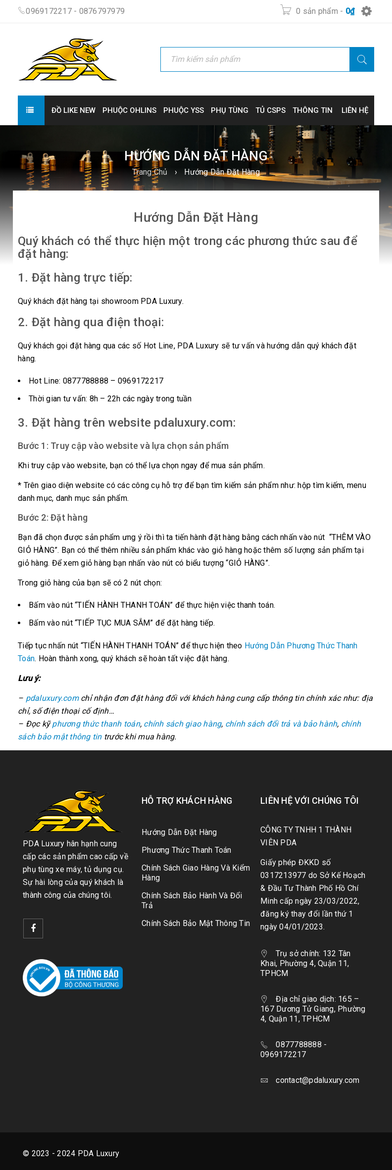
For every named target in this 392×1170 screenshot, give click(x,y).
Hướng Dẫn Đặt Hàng (179, 832)
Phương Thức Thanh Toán (187, 850)
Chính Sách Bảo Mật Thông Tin (196, 923)
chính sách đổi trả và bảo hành (281, 724)
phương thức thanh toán (96, 724)
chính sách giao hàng (182, 724)
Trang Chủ (149, 172)
